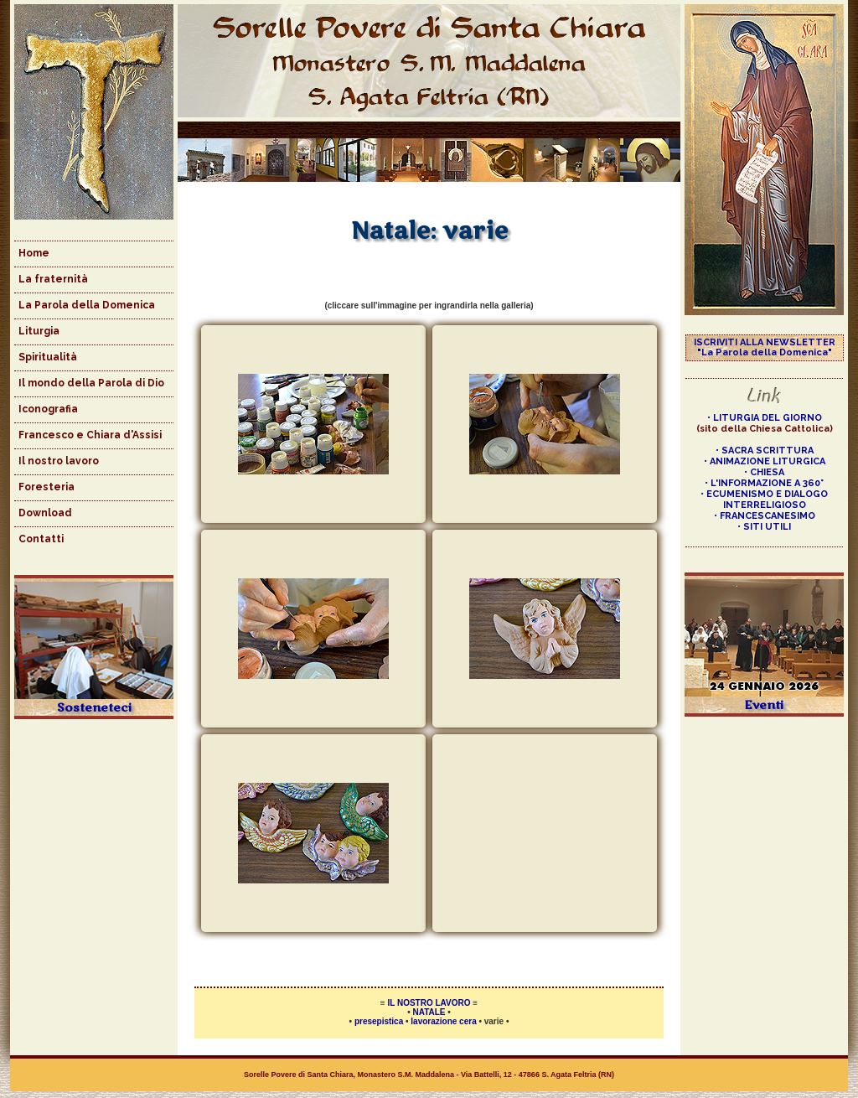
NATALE (428, 1012)
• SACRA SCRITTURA (765, 450)
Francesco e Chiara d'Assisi (90, 435)
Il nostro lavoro (58, 461)
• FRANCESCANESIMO (764, 515)
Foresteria (46, 487)
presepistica (378, 1021)
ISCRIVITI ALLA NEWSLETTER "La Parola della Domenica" (764, 347)
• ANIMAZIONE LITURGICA (764, 461)
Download (45, 513)
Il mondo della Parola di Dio (91, 383)
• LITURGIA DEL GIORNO (764, 417)
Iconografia (48, 409)
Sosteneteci (94, 708)
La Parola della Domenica (86, 305)
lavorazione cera (443, 1021)
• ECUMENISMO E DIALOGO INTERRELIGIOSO (764, 499)
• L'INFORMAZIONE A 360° (764, 483)
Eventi (764, 705)
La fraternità (53, 279)
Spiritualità (47, 357)
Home (33, 253)
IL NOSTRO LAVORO (430, 1002)
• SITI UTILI (764, 526)
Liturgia (38, 331)
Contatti (41, 539)
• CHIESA (764, 472)
